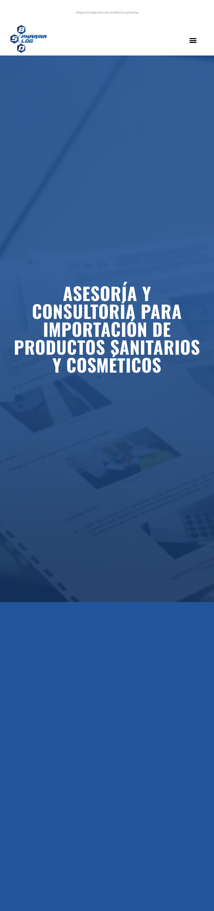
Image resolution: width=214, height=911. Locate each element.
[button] (193, 41)
